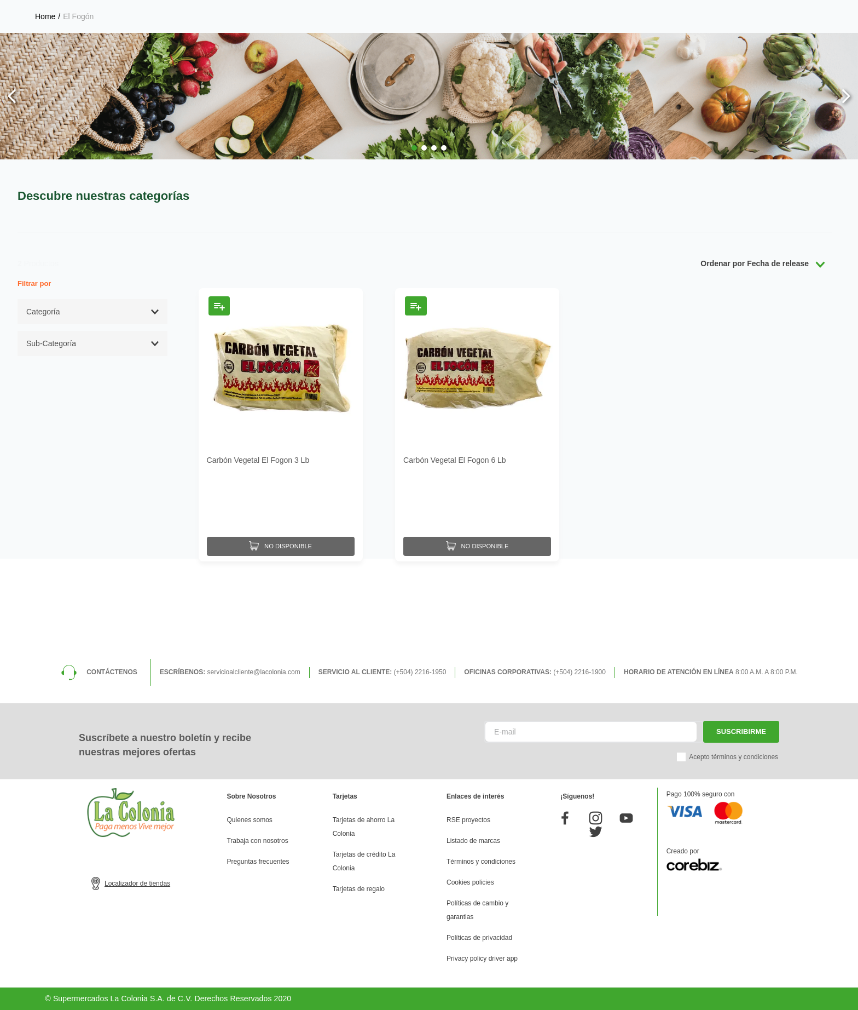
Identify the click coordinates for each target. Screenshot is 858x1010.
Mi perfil (596, 47)
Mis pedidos (753, 47)
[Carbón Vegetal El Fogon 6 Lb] (477, 516)
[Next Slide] (846, 187)
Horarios (740, 11)
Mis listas (671, 47)
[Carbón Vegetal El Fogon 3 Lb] (281, 516)
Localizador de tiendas (137, 883)
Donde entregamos (806, 11)
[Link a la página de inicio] (45, 108)
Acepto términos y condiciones (733, 757)
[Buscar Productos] (525, 46)
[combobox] (344, 46)
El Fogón (78, 108)
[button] (414, 239)
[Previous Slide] (12, 187)
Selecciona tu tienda (649, 11)
